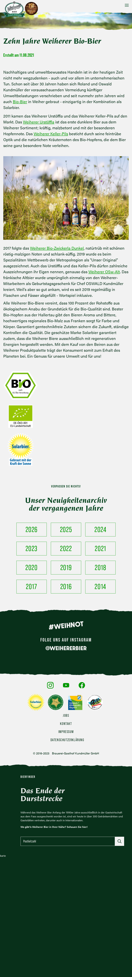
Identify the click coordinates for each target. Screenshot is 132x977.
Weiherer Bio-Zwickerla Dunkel (57, 248)
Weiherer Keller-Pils (51, 133)
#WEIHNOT (66, 625)
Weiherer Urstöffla (38, 122)
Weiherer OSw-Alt (104, 271)
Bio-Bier (20, 101)
